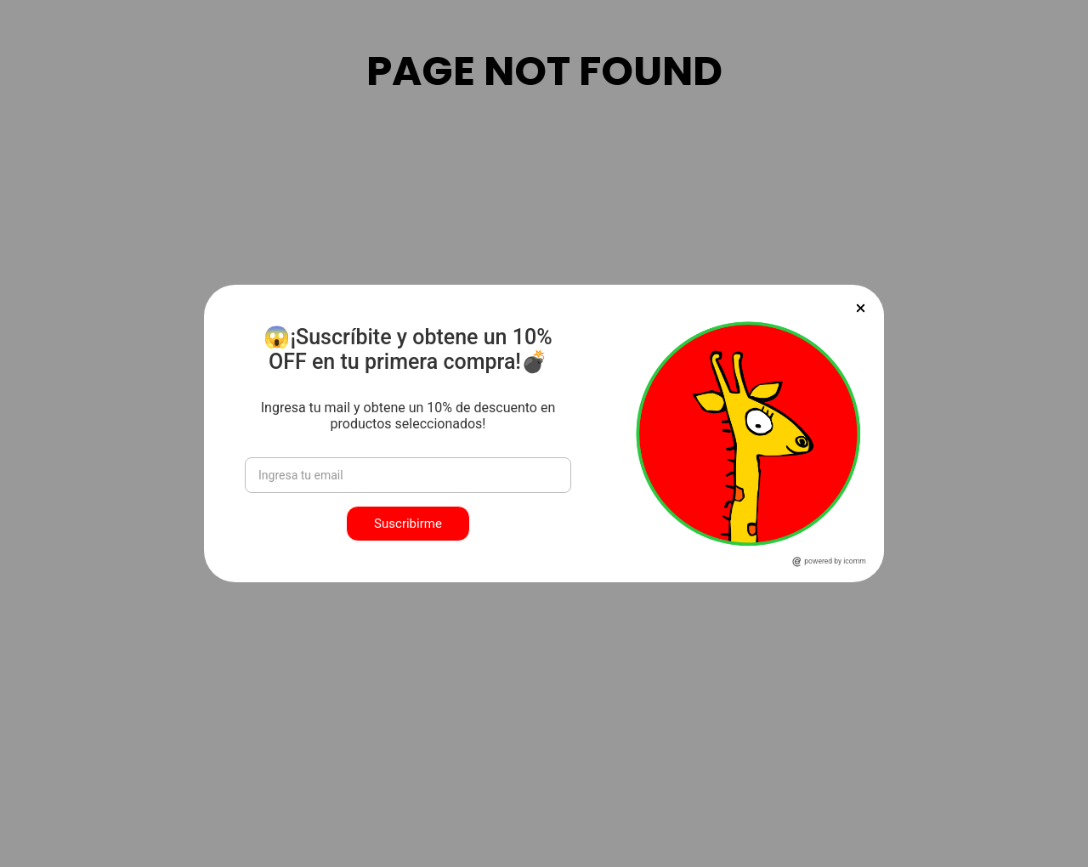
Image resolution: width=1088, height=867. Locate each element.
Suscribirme (408, 523)
